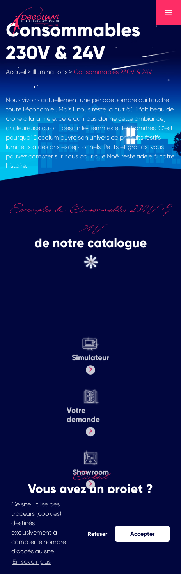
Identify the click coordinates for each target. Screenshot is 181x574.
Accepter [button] (142, 533)
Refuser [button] (97, 533)
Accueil (16, 71)
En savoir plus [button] (31, 561)
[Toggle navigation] (168, 12)
